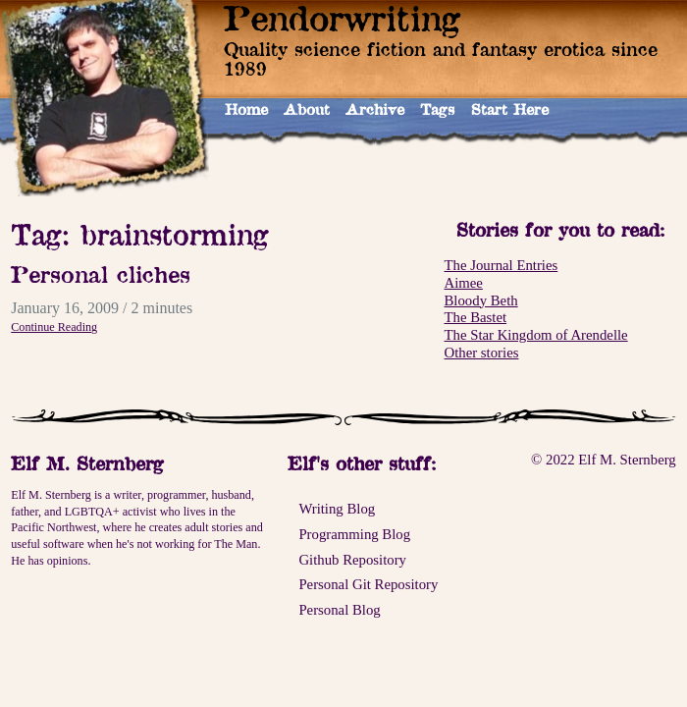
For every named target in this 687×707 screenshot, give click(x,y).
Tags (437, 109)
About (307, 109)
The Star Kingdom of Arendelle (536, 335)
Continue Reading (54, 327)
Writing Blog (336, 509)
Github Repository (352, 560)
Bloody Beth (481, 300)
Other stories (482, 352)
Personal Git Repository (368, 584)
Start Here (510, 109)
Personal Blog (339, 610)
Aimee (464, 283)
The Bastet (476, 317)
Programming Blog (354, 534)
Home (246, 109)
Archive (374, 109)
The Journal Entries (501, 265)
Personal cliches (100, 274)
